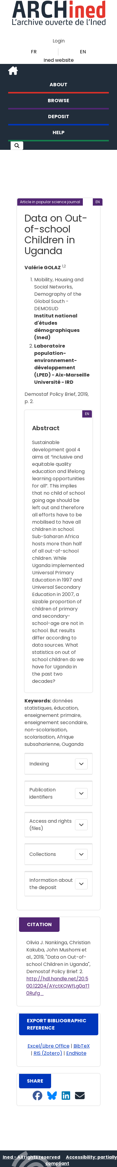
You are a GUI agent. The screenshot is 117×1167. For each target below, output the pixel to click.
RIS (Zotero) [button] (48, 1053)
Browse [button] (58, 100)
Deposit (58, 116)
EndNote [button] (76, 1053)
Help (58, 132)
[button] (17, 145)
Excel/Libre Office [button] (49, 1045)
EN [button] (83, 51)
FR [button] (34, 51)
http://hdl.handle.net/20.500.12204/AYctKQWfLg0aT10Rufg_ (57, 986)
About (58, 84)
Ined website (59, 60)
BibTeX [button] (81, 1045)
